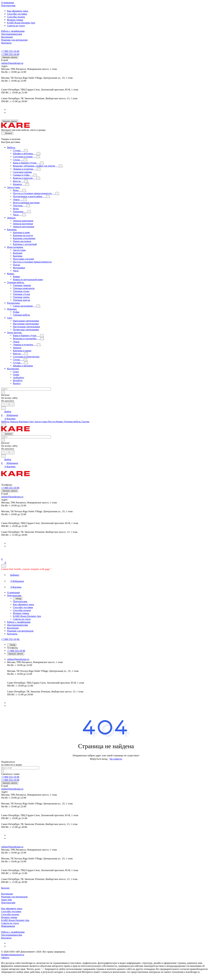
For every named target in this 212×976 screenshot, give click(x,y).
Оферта (5, 957)
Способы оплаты (16, 16)
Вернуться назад (98, 758)
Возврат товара (15, 19)
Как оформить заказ (17, 11)
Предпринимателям (11, 935)
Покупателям (8, 902)
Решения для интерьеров (14, 896)
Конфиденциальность (12, 954)
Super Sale (6, 899)
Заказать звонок (9, 57)
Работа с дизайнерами (13, 932)
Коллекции (7, 893)
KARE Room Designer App (21, 22)
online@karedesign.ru (12, 63)
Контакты (6, 937)
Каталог (5, 887)
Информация (8, 926)
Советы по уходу (16, 25)
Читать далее (33, 969)
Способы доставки (17, 13)
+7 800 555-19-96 (10, 51)
